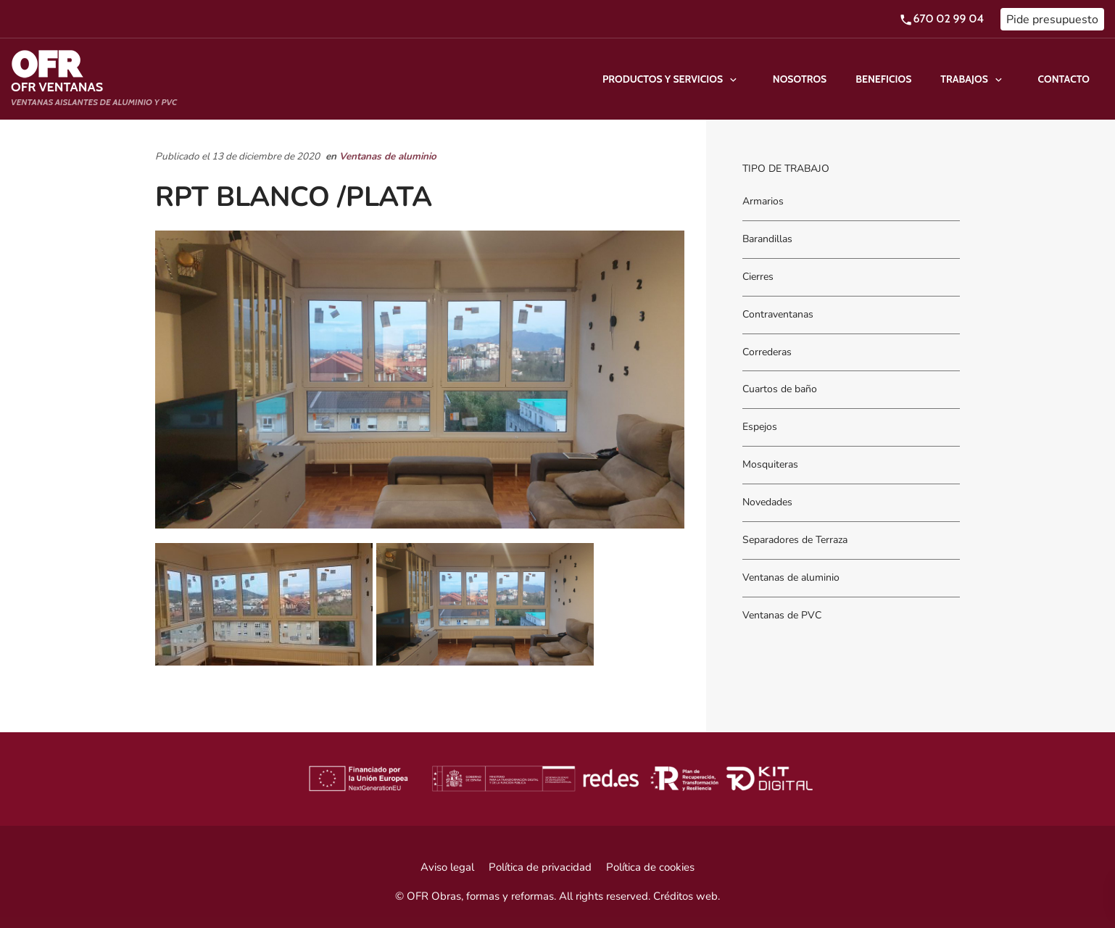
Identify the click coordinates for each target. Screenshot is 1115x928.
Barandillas (767, 239)
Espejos (759, 427)
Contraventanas (777, 314)
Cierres (758, 276)
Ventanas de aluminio (387, 156)
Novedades (767, 502)
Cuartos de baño (779, 390)
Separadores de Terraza (794, 540)
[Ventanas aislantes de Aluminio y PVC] (94, 79)
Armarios (763, 201)
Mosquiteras (770, 465)
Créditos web (685, 896)
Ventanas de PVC (781, 615)
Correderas (767, 352)
